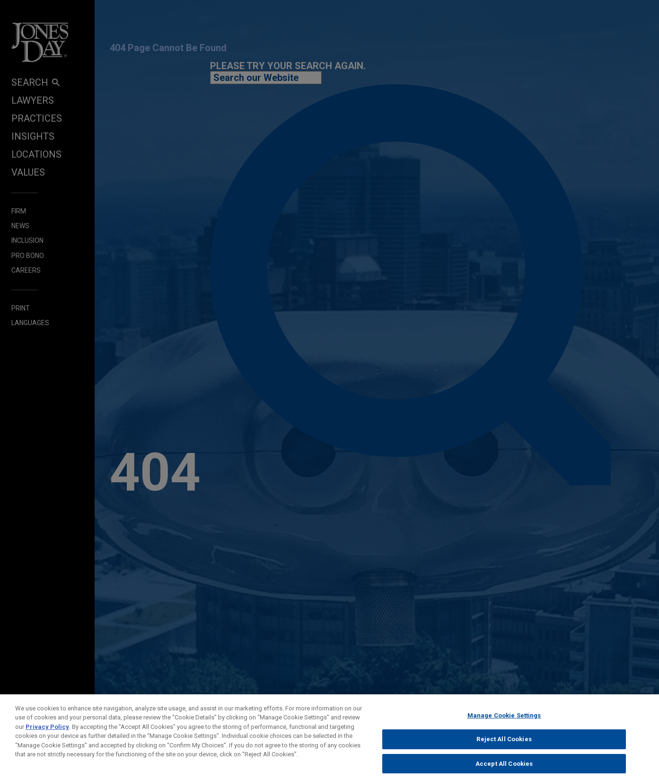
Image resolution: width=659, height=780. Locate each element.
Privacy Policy (47, 731)
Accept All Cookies (504, 768)
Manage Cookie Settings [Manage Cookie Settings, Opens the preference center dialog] (504, 720)
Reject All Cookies (503, 744)
